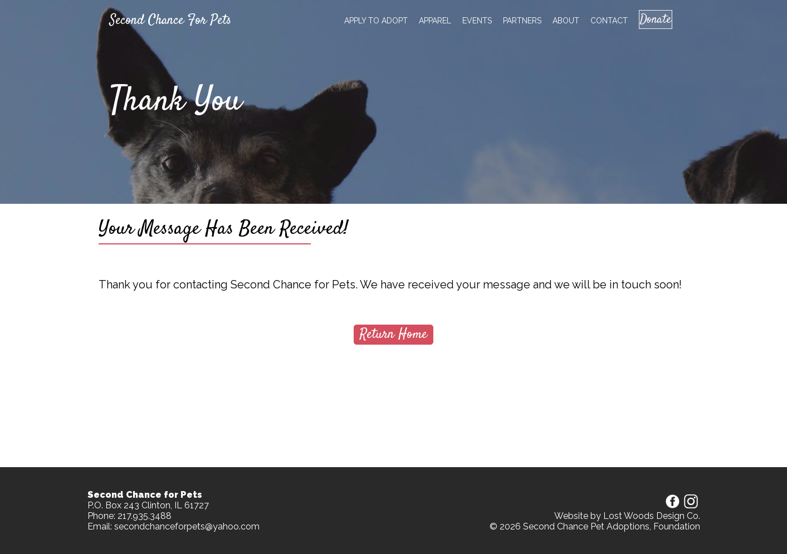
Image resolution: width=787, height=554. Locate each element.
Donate (650, 19)
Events (467, 20)
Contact (599, 20)
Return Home (393, 334)
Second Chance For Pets (170, 20)
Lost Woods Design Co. (651, 516)
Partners (512, 20)
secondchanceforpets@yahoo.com (187, 526)
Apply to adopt (366, 20)
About (555, 20)
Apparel (425, 20)
